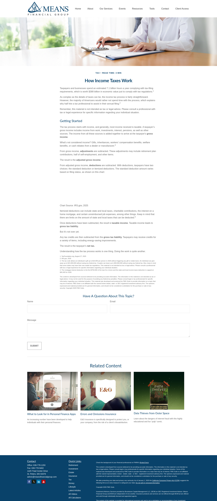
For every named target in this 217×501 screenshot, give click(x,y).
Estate (71, 472)
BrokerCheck (144, 462)
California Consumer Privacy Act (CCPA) (166, 480)
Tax (70, 479)
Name (30, 301)
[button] (78, 9)
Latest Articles (75, 490)
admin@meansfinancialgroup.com (42, 477)
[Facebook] (29, 481)
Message (31, 320)
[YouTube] (43, 481)
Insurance (73, 476)
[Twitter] (34, 481)
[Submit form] (34, 346)
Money (71, 483)
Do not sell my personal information (148, 483)
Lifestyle (72, 487)
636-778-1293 (39, 465)
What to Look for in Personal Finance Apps (51, 414)
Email (113, 301)
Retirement (73, 465)
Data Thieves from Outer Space (151, 413)
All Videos (73, 494)
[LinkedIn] (39, 481)
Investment (73, 469)
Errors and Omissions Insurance (98, 414)
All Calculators (75, 498)
